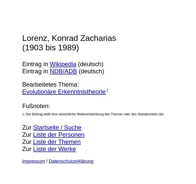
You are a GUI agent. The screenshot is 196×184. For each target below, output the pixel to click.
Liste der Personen (58, 134)
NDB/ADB (63, 71)
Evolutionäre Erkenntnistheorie (64, 91)
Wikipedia (63, 64)
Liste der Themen (57, 141)
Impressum (33, 161)
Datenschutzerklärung (71, 161)
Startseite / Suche (57, 127)
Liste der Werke (54, 148)
